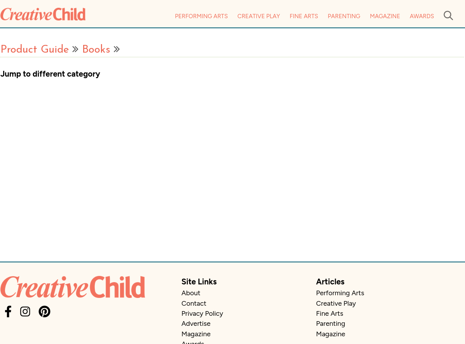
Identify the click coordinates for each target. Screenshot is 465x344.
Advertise (195, 323)
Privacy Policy (202, 313)
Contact (193, 303)
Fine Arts (304, 16)
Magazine (385, 16)
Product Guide (34, 49)
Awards (422, 16)
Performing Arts (201, 16)
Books (96, 49)
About (190, 293)
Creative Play (259, 16)
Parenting (344, 16)
